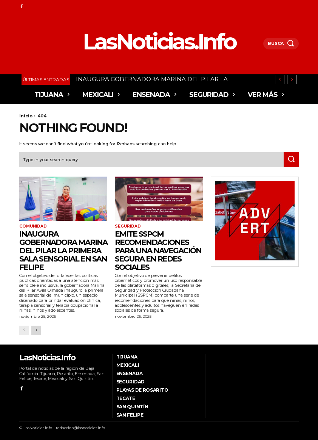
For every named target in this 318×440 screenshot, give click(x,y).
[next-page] (36, 330)
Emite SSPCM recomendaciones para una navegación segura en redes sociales (158, 250)
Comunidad (32, 226)
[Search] (291, 159)
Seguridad (127, 226)
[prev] (279, 79)
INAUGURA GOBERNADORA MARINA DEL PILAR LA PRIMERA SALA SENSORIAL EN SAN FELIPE (63, 250)
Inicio (25, 115)
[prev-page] (24, 330)
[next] (291, 79)
